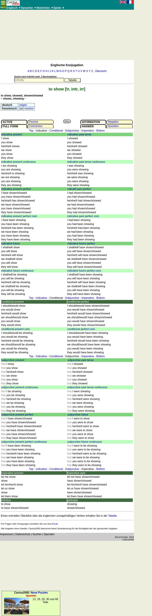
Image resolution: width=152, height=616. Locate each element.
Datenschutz (22, 534)
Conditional (56, 130)
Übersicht (100, 71)
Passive (33, 121)
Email (55, 524)
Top (31, 130)
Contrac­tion (36, 126)
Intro (67, 121)
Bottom (100, 130)
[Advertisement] (67, 34)
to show (56, 89)
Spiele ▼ (58, 7)
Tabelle (112, 515)
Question (113, 126)
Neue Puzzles (39, 592)
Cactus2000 (128, 539)
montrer (29, 108)
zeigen (23, 105)
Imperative (87, 130)
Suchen (37, 534)
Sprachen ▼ (28, 7)
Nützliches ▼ (44, 7)
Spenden (49, 534)
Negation (113, 121)
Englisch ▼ (13, 7)
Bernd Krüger (121, 537)
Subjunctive (72, 130)
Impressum (6, 534)
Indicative (41, 297)
